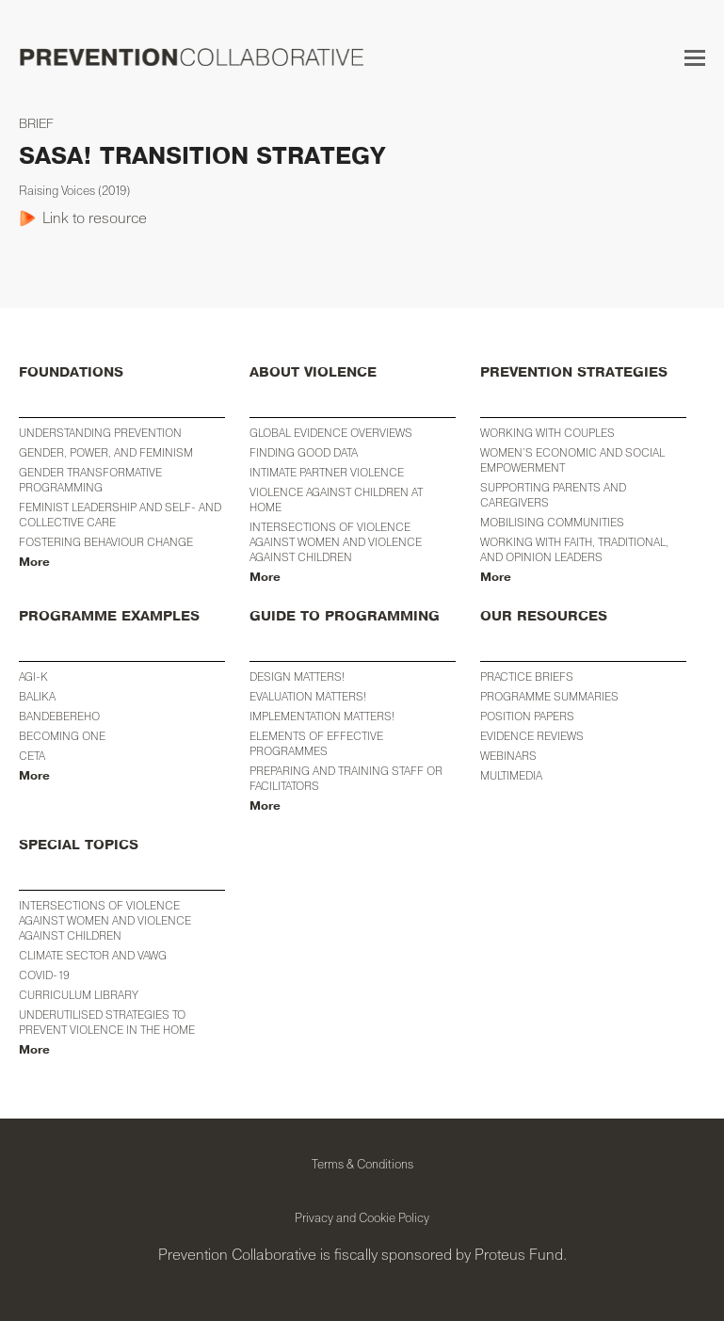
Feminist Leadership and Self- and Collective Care (120, 514)
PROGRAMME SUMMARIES (549, 696)
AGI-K (33, 676)
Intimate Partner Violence (326, 472)
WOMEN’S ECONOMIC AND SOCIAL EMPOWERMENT (572, 460)
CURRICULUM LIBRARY (78, 995)
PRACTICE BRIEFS (526, 676)
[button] (694, 57)
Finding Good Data (303, 452)
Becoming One (62, 736)
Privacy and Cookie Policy (362, 1217)
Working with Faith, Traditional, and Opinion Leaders (574, 549)
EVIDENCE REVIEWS (532, 736)
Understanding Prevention (100, 433)
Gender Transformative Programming (90, 479)
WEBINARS (508, 756)
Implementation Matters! (321, 716)
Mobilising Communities (552, 522)
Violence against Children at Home (336, 499)
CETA (32, 756)
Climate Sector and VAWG (93, 955)
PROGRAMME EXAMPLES (109, 616)
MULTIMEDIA (511, 775)
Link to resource (94, 217)
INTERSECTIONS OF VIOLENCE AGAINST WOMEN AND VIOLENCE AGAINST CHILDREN (105, 920)
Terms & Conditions (362, 1163)
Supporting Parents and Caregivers (553, 494)
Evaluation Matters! (307, 696)
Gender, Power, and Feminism (106, 452)
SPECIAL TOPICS (78, 845)
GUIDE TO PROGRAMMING (344, 616)
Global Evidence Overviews (330, 433)
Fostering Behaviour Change (106, 542)
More (34, 562)
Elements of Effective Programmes (316, 743)
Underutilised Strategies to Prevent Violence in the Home (107, 1022)
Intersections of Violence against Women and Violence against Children (335, 542)
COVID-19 (44, 975)
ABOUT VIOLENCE (313, 372)
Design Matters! (297, 676)
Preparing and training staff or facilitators (345, 778)
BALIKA (37, 696)
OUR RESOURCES (543, 616)
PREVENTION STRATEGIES (574, 372)
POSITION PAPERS (527, 716)
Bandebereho (59, 716)
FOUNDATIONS (71, 372)
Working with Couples (547, 433)
